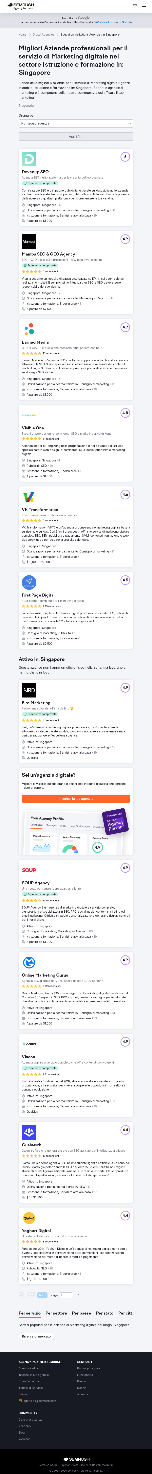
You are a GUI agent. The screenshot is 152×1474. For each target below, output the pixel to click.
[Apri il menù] (144, 6)
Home (22, 34)
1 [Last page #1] (78, 1295)
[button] (76, 123)
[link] (135, 6)
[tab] (30, 1313)
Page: (54, 1295)
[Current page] (66, 1295)
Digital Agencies (43, 34)
